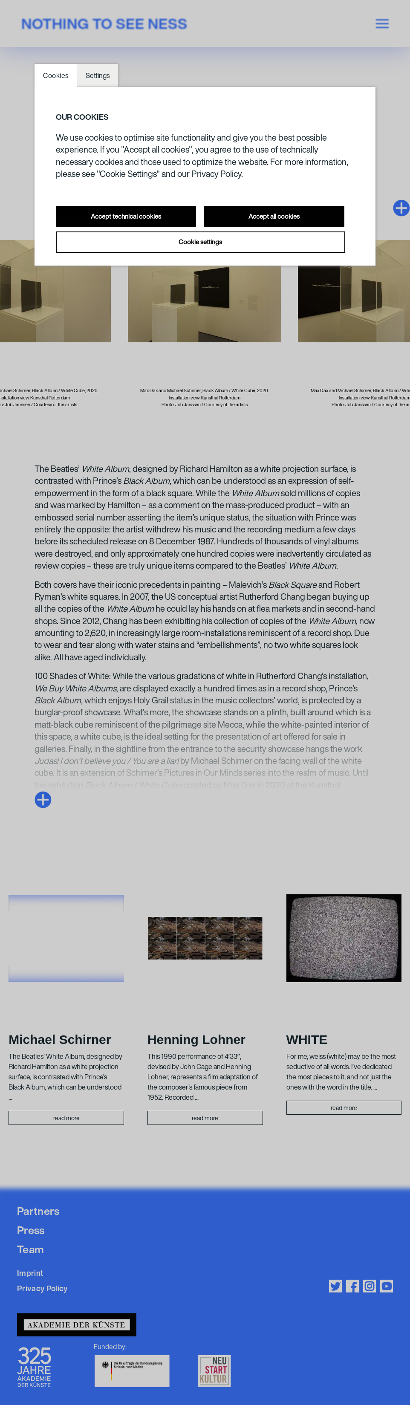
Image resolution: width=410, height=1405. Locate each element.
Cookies (56, 75)
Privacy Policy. (217, 174)
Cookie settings (200, 241)
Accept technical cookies (126, 216)
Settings (98, 75)
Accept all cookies (274, 216)
